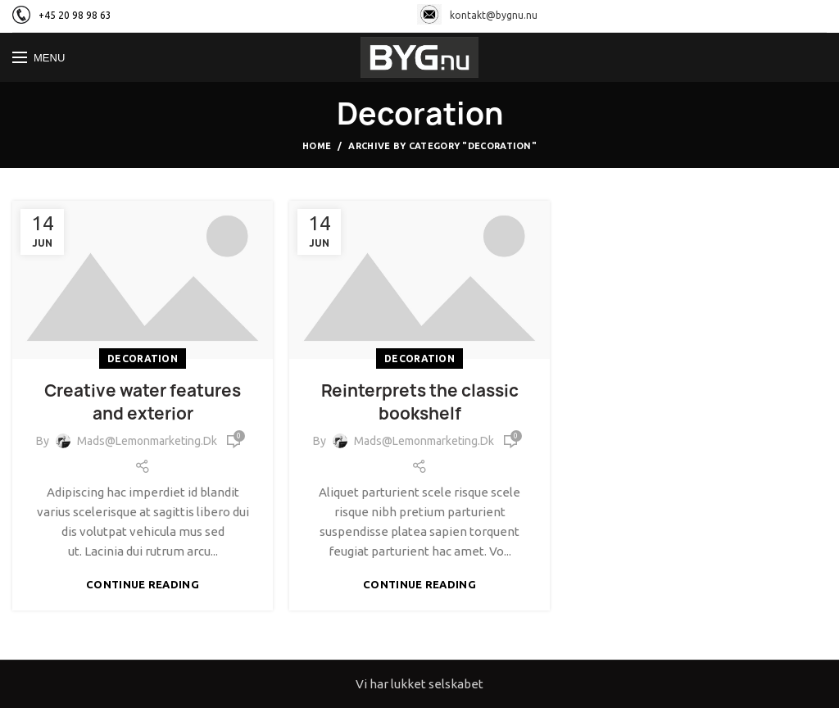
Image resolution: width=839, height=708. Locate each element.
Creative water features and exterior (142, 401)
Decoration (142, 358)
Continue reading (142, 584)
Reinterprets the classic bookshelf (420, 401)
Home (316, 146)
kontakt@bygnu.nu (477, 15)
